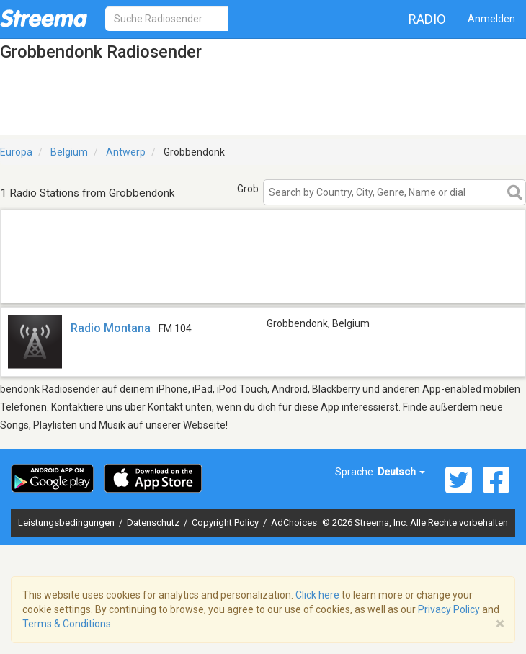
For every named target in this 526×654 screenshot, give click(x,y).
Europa (16, 152)
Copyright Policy (226, 522)
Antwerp (126, 152)
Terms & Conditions (66, 624)
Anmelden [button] (491, 18)
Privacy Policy (449, 609)
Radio (427, 19)
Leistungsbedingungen (67, 522)
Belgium (69, 152)
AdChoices (294, 522)
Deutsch (401, 472)
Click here (317, 595)
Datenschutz (154, 522)
